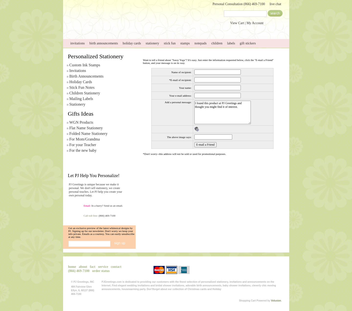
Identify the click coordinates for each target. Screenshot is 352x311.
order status (101, 271)
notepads (200, 43)
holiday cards (132, 43)
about (111, 29)
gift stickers (248, 43)
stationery (152, 43)
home (80, 29)
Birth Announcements (86, 76)
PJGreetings (112, 13)
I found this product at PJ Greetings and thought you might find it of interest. (222, 112)
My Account (255, 23)
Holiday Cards (80, 82)
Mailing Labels (81, 99)
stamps (185, 43)
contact (203, 29)
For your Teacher (82, 145)
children (216, 43)
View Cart (237, 23)
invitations (77, 43)
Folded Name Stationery (88, 133)
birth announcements (103, 43)
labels (231, 43)
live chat (275, 4)
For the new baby (83, 150)
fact (92, 267)
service (172, 29)
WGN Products (81, 122)
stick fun (170, 43)
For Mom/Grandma (84, 139)
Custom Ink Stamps (84, 65)
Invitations (77, 71)
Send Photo (141, 29)
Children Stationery (84, 93)
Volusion (276, 300)
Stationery (77, 104)
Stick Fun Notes (82, 87)
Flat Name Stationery (86, 128)
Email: (87, 205)
